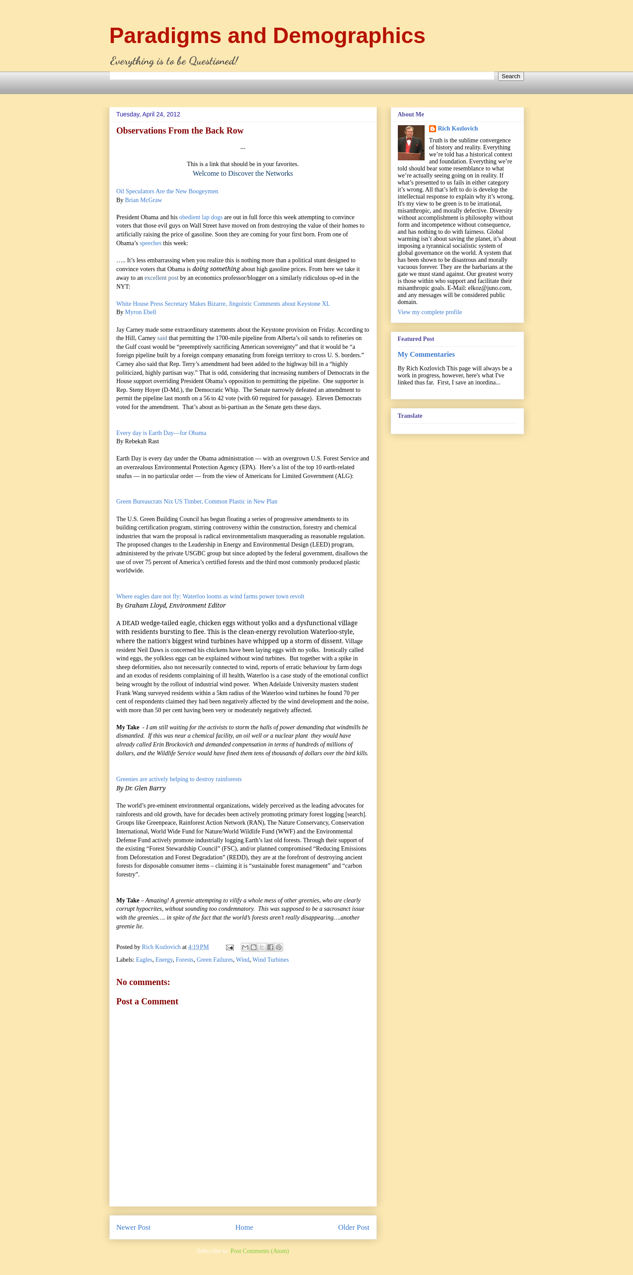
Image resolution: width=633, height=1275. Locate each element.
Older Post (353, 1227)
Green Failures (214, 959)
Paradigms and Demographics (267, 35)
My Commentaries (426, 354)
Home (244, 1227)
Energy (164, 959)
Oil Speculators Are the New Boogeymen (167, 191)
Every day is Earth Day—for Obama (161, 433)
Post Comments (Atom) (259, 1251)
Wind (243, 959)
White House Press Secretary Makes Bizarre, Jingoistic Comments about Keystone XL (223, 304)
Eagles (144, 959)
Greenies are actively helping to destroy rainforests (179, 779)
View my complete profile (430, 312)
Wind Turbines (270, 959)
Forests (184, 959)
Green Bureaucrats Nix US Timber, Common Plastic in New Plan (197, 501)
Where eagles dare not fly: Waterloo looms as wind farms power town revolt (210, 596)
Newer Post (133, 1227)
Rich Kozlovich (458, 128)
